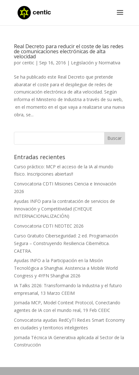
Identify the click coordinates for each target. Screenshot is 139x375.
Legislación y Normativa (95, 63)
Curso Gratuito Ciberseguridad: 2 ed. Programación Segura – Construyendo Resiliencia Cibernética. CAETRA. (66, 243)
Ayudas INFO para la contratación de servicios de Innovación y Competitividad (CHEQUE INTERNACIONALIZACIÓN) (64, 208)
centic (28, 63)
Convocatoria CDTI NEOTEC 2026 (49, 226)
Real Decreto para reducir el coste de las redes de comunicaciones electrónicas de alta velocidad (68, 51)
